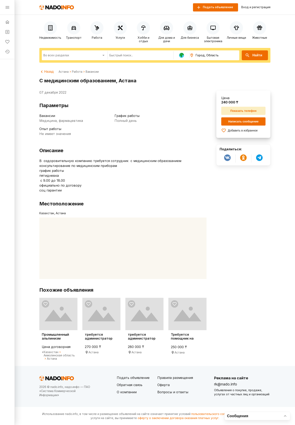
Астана (64, 71)
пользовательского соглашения (214, 414)
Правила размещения (175, 378)
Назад (46, 71)
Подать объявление (133, 378)
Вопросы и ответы (172, 392)
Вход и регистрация (255, 7)
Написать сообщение (243, 121)
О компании (127, 392)
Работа (77, 71)
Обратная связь (129, 385)
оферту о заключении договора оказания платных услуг (178, 418)
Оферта (163, 385)
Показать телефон (243, 110)
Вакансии (92, 71)
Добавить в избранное (239, 130)
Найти (253, 55)
